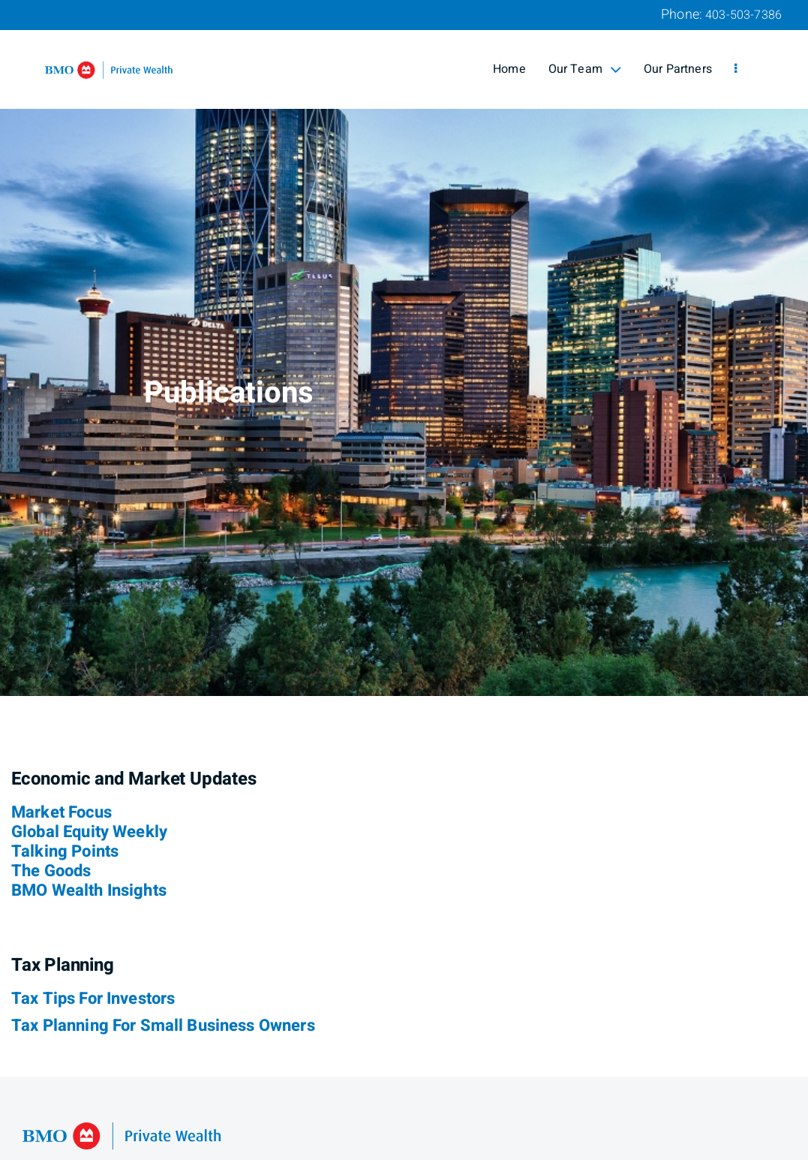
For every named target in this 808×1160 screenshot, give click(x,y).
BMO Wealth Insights (89, 890)
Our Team (584, 69)
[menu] (735, 69)
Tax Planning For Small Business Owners (163, 1026)
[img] (404, 348)
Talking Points (65, 851)
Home (509, 69)
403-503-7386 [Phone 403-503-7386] (743, 15)
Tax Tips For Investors (93, 999)
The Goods (51, 871)
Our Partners (678, 69)
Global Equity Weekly (89, 832)
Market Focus (61, 812)
